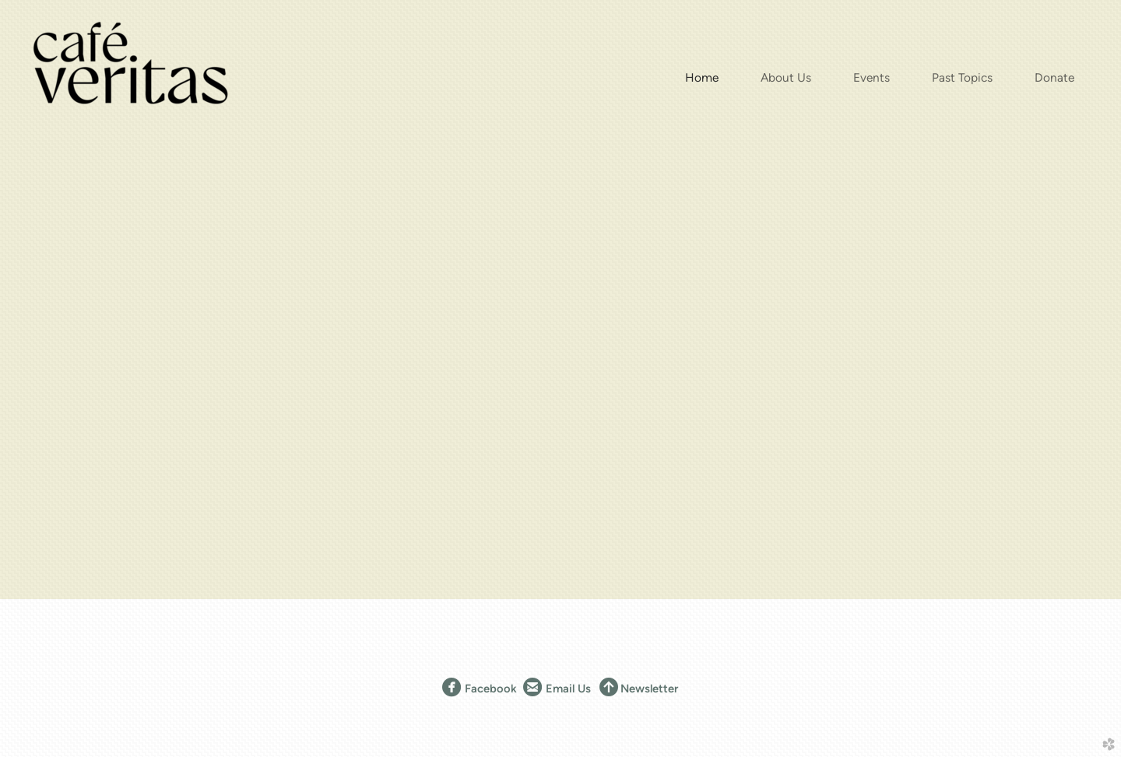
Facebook (479, 689)
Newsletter (649, 689)
